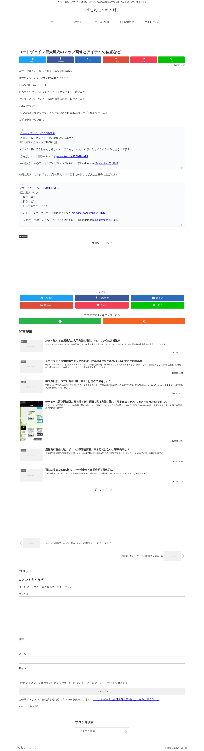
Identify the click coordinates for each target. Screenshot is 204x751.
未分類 (24, 237)
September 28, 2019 (106, 163)
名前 (21, 639)
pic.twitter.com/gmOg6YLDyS (88, 213)
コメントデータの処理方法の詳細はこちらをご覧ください (126, 699)
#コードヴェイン (30, 133)
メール (22, 653)
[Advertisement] (102, 38)
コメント (24, 594)
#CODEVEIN (47, 133)
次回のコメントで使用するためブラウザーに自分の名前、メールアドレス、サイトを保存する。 (75, 683)
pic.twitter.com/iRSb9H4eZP (72, 156)
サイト (22, 668)
